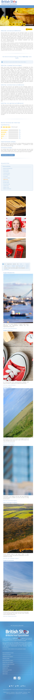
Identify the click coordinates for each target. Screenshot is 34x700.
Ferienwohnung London (7, 669)
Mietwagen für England (23, 266)
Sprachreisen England (8, 445)
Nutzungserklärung (11, 693)
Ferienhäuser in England (9, 265)
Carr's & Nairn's (6, 171)
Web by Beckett (19, 692)
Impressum (24, 693)
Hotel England (5, 671)
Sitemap (25, 692)
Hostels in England (11, 266)
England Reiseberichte (8, 273)
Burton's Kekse (6, 170)
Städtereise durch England (8, 656)
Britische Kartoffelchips (6, 166)
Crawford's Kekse (6, 173)
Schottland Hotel (6, 666)
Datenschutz (18, 693)
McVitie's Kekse (6, 182)
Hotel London (5, 673)
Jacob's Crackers (6, 177)
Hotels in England (24, 264)
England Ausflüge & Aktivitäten (8, 664)
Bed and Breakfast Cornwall (8, 652)
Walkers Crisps (6, 187)
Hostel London (5, 668)
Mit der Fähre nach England (8, 662)
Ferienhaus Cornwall (7, 654)
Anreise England (7, 387)
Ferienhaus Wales (6, 658)
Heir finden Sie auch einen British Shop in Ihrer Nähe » (14, 62)
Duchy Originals (6, 174)
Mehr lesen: (10, 328)
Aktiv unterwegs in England (10, 503)
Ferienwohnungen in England (22, 265)
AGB (29, 692)
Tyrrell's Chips (6, 185)
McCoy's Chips (6, 180)
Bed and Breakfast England (8, 660)
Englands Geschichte (8, 560)
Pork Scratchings (6, 184)
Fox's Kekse (5, 176)
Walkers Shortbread (7, 188)
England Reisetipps (8, 330)
